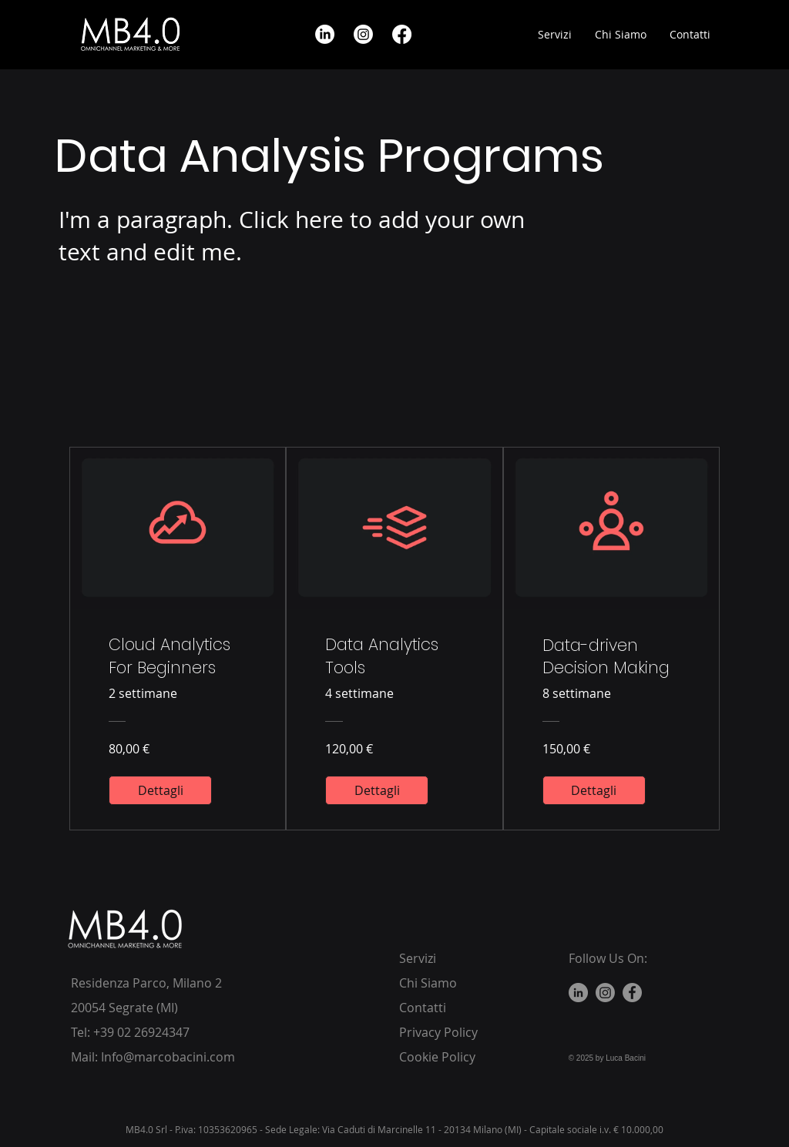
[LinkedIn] (578, 992)
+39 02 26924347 (141, 1032)
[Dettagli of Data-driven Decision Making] (594, 790)
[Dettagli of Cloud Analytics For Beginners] (160, 790)
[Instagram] (605, 992)
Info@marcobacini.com (168, 1056)
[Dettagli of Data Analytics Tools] (376, 790)
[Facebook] (632, 992)
